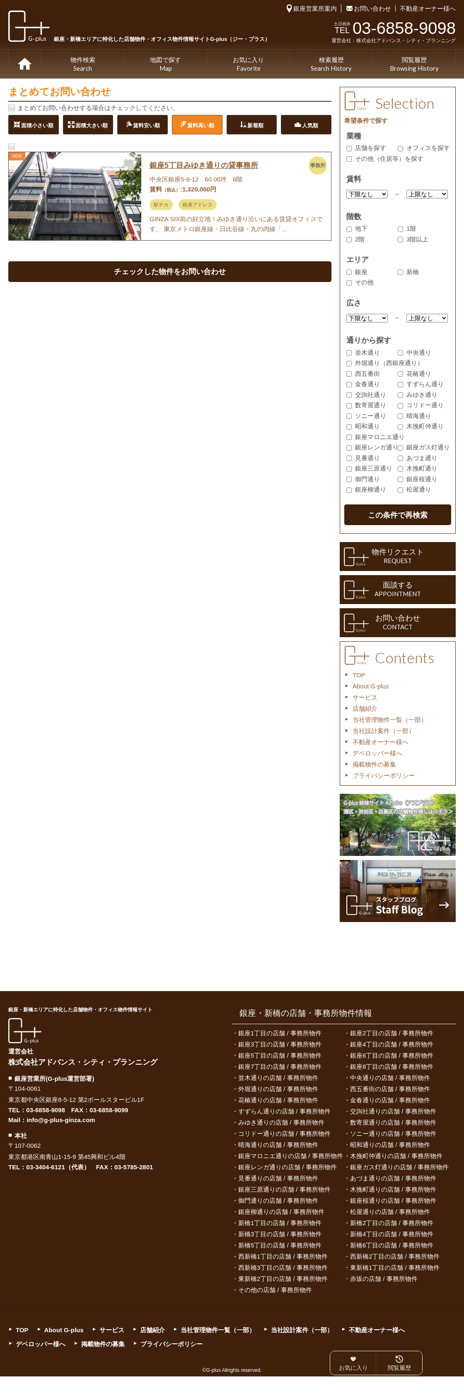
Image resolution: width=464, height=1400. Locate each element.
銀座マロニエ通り (375, 436)
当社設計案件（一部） (384, 730)
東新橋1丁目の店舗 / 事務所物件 (395, 1267)
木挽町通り (417, 468)
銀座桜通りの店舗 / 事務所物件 (393, 1200)
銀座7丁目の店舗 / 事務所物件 (279, 1066)
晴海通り (414, 415)
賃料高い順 (200, 125)
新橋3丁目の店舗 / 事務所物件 (279, 1234)
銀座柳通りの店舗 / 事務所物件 (281, 1211)
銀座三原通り (369, 468)
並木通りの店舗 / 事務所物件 (278, 1077)
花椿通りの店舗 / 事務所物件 (278, 1100)
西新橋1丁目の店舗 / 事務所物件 (283, 1256)
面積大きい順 (91, 125)
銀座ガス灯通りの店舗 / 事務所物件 (399, 1167)
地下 (356, 228)
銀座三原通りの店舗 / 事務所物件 (284, 1189)
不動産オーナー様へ (428, 8)
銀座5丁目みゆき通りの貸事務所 (204, 165)
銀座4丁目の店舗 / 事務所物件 (391, 1044)
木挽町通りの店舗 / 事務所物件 (393, 1189)
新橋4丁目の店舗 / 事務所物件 (391, 1234)
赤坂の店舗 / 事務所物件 (384, 1278)
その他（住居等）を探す (384, 158)
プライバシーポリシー (384, 775)
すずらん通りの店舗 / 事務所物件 (284, 1111)
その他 (360, 282)
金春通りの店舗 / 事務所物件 (390, 1100)
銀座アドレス (198, 205)
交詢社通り (366, 394)
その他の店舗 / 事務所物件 (275, 1289)
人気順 (310, 125)
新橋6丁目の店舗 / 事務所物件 (391, 1245)
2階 (355, 239)
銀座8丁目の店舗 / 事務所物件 (391, 1066)
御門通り (363, 479)
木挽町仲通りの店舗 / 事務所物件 (396, 1155)
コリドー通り (421, 405)
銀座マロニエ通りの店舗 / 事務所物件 (290, 1155)
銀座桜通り (417, 479)
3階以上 (413, 239)
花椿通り (414, 373)
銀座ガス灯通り (424, 447)
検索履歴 (331, 64)
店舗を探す (366, 147)
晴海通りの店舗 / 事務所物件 (278, 1144)
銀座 (356, 271)
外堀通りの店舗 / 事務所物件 (278, 1088)
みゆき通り (417, 394)
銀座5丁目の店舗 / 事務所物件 (279, 1055)
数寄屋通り (366, 405)
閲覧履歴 (414, 64)
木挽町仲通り (421, 426)
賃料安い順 (146, 125)
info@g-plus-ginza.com (61, 1119)
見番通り (363, 457)
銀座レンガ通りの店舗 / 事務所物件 (287, 1167)
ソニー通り (366, 415)
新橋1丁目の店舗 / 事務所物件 (279, 1222)
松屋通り (414, 489)
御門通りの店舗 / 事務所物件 (278, 1200)
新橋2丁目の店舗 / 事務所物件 (391, 1222)
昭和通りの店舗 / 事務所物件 (390, 1144)
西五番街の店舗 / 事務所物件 (390, 1088)
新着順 (255, 125)
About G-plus (371, 686)
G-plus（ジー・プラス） (24, 1030)
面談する (398, 589)
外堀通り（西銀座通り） (384, 362)
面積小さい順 (37, 125)
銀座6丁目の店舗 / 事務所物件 (391, 1055)
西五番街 (363, 373)
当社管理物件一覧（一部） (390, 719)
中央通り (414, 352)
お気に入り (248, 64)
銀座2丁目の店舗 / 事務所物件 (391, 1033)
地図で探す (165, 64)
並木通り (363, 352)
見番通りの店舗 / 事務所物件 (278, 1178)
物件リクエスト (398, 556)
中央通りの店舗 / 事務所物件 (390, 1077)
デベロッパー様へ (377, 753)
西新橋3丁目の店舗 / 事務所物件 (283, 1267)
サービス (365, 697)
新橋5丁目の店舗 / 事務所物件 (279, 1245)
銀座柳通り (366, 489)
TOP (25, 64)
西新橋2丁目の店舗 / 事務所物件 (395, 1256)
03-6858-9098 (45, 1109)
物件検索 (82, 64)
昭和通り (363, 426)
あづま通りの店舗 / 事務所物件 (393, 1178)
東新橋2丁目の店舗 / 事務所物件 (283, 1278)
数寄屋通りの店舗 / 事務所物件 (393, 1122)
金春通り (363, 383)
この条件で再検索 (398, 515)
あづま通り (417, 457)
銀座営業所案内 (315, 8)
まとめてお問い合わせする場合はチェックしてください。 (98, 107)
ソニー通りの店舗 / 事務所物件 (393, 1133)
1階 (407, 228)
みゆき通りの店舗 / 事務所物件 (281, 1122)
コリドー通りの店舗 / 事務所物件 (284, 1133)
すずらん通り (421, 383)
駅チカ (161, 205)
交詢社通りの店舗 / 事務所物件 (393, 1111)
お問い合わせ (372, 8)
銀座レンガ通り (372, 447)
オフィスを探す (424, 147)
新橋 (408, 271)
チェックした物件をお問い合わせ (170, 272)
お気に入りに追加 (128, 162)
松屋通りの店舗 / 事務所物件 (390, 1211)
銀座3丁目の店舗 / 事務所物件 (279, 1044)
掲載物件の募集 (374, 764)
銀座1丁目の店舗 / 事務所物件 (279, 1033)
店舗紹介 (365, 708)
